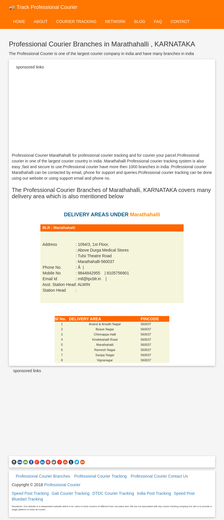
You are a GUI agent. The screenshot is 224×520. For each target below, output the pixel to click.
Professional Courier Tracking (100, 476)
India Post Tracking (154, 493)
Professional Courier (62, 484)
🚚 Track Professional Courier (43, 7)
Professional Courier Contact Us (159, 476)
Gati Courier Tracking (70, 493)
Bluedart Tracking (27, 499)
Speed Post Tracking (30, 493)
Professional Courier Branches (43, 476)
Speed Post (184, 493)
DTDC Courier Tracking (113, 493)
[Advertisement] (112, 112)
